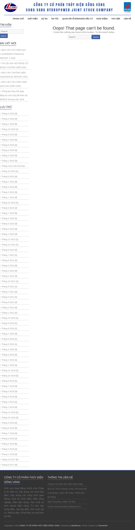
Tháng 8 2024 (7, 176)
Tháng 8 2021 (7, 286)
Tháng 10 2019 (8, 375)
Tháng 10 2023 (8, 203)
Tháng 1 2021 (7, 313)
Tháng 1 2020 (7, 365)
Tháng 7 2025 (7, 140)
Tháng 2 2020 (7, 360)
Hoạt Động (102, 19)
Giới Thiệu (33, 19)
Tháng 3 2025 (7, 155)
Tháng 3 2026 (7, 119)
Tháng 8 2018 (7, 428)
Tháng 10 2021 (8, 281)
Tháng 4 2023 (7, 223)
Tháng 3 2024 (7, 192)
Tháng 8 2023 (7, 208)
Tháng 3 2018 (7, 449)
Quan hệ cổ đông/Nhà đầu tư (77, 19)
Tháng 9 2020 (7, 323)
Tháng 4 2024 (7, 187)
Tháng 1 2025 (7, 161)
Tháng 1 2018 (7, 454)
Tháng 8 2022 (7, 250)
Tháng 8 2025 (7, 134)
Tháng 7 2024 (7, 182)
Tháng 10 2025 (8, 129)
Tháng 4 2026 (7, 113)
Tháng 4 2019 (7, 391)
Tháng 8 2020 (7, 328)
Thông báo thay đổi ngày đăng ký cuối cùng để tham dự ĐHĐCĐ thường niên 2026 (13, 95)
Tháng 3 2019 (7, 396)
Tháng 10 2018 (8, 417)
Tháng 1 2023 (7, 234)
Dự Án (44, 19)
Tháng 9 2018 (7, 423)
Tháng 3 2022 (7, 271)
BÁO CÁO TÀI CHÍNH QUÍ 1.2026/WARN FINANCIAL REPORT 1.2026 (13, 54)
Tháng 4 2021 (7, 302)
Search (96, 37)
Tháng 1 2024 (7, 197)
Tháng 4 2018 (7, 444)
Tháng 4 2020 (7, 349)
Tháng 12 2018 (8, 412)
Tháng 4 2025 (7, 150)
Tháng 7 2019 (7, 386)
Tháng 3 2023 (7, 229)
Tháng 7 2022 (7, 255)
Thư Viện (115, 19)
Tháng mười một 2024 (11, 166)
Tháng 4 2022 (7, 265)
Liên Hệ (127, 19)
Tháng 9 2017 (7, 465)
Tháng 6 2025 (7, 145)
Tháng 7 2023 (7, 213)
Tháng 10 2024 (8, 171)
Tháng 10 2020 (8, 318)
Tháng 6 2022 (7, 260)
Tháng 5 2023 (7, 218)
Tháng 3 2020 (7, 355)
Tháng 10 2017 (8, 459)
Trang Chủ (18, 19)
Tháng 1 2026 (7, 124)
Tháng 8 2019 (7, 381)
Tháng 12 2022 (8, 239)
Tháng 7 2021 (7, 292)
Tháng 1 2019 (7, 407)
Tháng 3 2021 (7, 307)
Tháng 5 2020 (7, 344)
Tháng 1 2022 (7, 276)
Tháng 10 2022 (8, 244)
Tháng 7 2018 (7, 433)
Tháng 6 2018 (7, 438)
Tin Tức (55, 19)
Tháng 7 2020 (7, 334)
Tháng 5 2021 (7, 297)
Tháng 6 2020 (7, 339)
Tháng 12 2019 (8, 370)
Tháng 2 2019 (7, 402)
